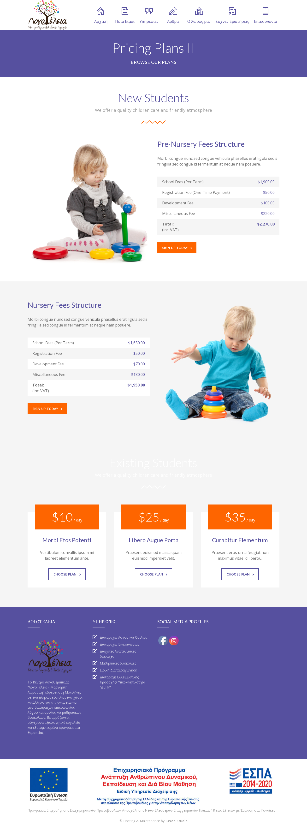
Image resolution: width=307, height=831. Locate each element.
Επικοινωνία (265, 15)
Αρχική (100, 15)
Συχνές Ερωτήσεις (232, 15)
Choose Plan (67, 574)
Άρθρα (173, 15)
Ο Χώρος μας (199, 15)
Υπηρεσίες (149, 15)
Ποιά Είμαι (125, 15)
